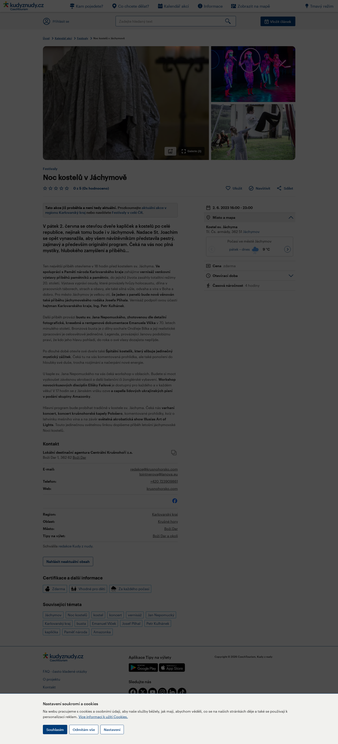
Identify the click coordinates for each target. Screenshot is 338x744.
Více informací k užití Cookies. (103, 717)
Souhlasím (55, 729)
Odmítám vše (84, 729)
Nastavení (112, 729)
